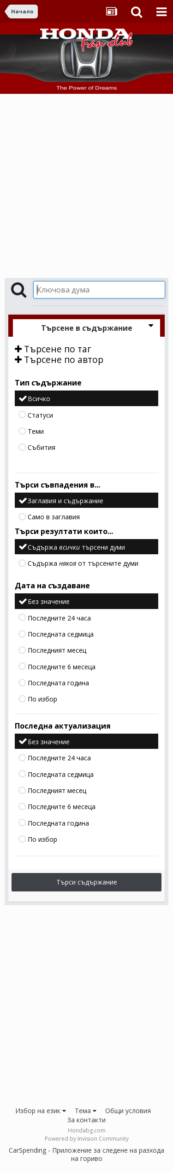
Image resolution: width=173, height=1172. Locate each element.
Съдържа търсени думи (76, 547)
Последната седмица (61, 634)
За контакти (86, 1119)
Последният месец (57, 650)
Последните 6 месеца (61, 666)
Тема (85, 1110)
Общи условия (128, 1110)
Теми (36, 431)
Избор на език (40, 1110)
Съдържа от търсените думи (83, 563)
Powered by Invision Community (87, 1139)
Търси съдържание (86, 882)
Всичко (39, 399)
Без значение (49, 601)
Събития (41, 447)
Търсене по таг (53, 349)
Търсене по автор (59, 359)
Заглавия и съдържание (65, 500)
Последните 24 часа (59, 618)
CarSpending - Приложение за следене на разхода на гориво (86, 1154)
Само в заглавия (54, 517)
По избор (42, 699)
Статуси (40, 415)
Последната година (58, 682)
